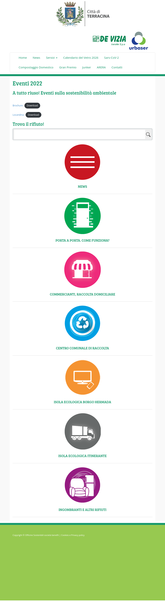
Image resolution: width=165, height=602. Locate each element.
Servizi (51, 57)
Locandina (18, 114)
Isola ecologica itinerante (82, 455)
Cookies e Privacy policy (73, 535)
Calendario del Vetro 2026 (80, 57)
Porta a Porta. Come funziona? (82, 240)
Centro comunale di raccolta (82, 348)
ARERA (101, 67)
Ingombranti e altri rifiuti (82, 509)
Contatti (117, 67)
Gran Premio (67, 67)
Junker (86, 67)
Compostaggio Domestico (36, 67)
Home (23, 57)
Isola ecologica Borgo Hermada (82, 402)
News (36, 57)
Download (32, 105)
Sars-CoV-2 (111, 57)
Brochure (18, 105)
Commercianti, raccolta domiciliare (82, 294)
